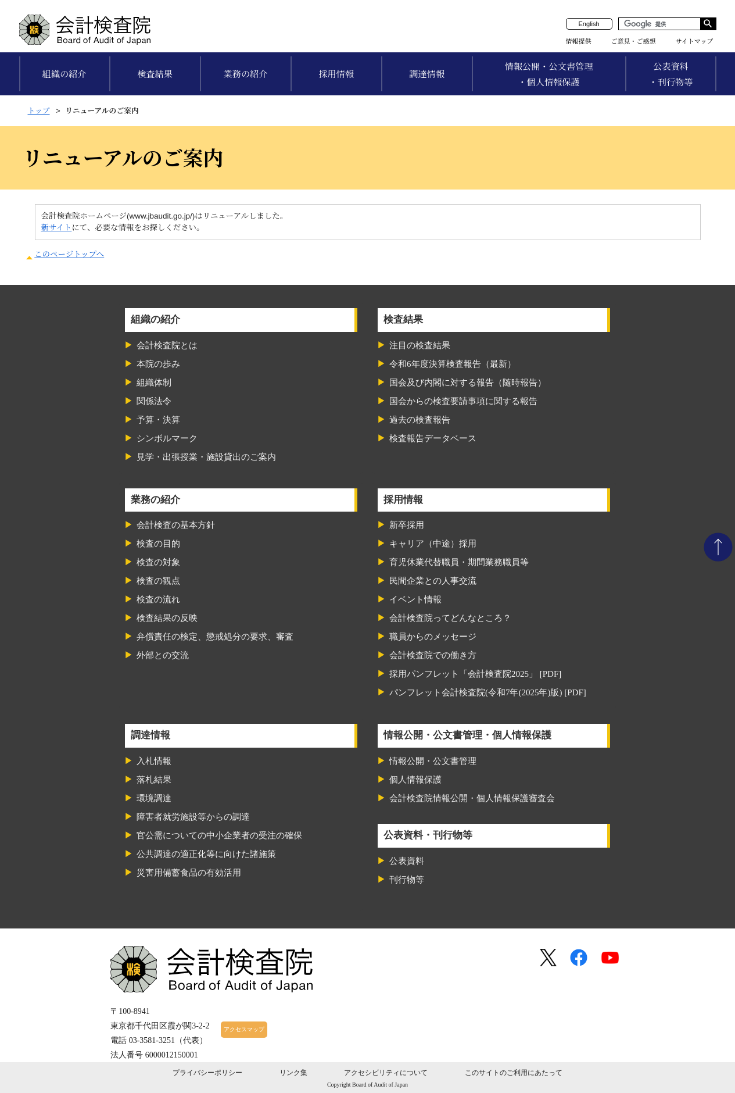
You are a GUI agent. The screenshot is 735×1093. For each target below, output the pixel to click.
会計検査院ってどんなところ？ (450, 618)
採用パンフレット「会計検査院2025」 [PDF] (475, 673)
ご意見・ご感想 (633, 41)
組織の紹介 (64, 74)
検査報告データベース (432, 438)
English (588, 23)
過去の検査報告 (419, 419)
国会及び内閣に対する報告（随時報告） (467, 382)
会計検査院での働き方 (432, 655)
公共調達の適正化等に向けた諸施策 (206, 854)
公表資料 (406, 861)
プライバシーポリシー (207, 1073)
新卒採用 (406, 525)
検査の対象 (158, 562)
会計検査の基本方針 (176, 525)
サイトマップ (695, 41)
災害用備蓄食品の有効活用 (189, 872)
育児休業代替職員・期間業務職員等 (459, 562)
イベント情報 (415, 599)
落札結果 (154, 779)
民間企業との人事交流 (432, 580)
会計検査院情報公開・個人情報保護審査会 (472, 798)
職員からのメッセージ (432, 636)
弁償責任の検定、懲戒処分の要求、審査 (215, 636)
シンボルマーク (167, 438)
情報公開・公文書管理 (432, 761)
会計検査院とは (167, 345)
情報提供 (578, 41)
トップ (39, 110)
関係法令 (154, 401)
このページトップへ (69, 254)
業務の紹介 (246, 74)
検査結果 (155, 74)
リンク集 (293, 1073)
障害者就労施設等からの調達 (193, 816)
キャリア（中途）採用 (432, 543)
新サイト (56, 227)
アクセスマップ (244, 1029)
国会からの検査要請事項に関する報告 (463, 401)
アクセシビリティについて (386, 1073)
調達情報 (426, 74)
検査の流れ (158, 599)
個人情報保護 (415, 779)
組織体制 (154, 382)
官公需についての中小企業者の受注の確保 (219, 835)
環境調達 (154, 798)
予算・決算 (158, 419)
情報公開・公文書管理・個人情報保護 (549, 74)
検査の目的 (158, 543)
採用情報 (336, 74)
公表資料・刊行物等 (671, 74)
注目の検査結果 (419, 345)
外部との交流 (163, 655)
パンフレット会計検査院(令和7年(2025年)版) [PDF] (487, 692)
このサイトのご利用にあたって (513, 1073)
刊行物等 (406, 879)
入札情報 (154, 761)
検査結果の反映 (167, 618)
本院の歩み (158, 364)
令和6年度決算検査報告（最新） (452, 364)
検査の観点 (158, 580)
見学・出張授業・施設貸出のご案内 (206, 457)
